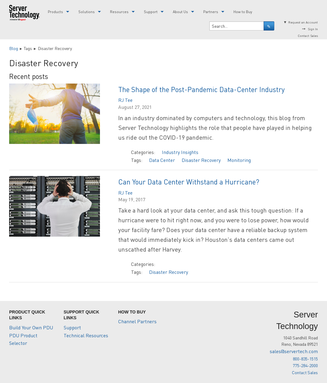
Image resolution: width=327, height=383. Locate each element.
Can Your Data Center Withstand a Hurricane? (188, 181)
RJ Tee (125, 100)
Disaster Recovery (201, 160)
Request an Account (303, 22)
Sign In (313, 29)
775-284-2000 (305, 365)
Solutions (86, 11)
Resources (119, 11)
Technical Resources (86, 335)
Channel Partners (137, 321)
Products (55, 11)
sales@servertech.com (294, 351)
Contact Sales (308, 36)
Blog (13, 48)
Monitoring (239, 160)
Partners (210, 11)
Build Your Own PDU (31, 327)
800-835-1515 (305, 358)
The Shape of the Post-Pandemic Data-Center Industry (201, 89)
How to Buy (242, 11)
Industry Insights (180, 152)
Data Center (162, 160)
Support (151, 11)
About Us (180, 11)
